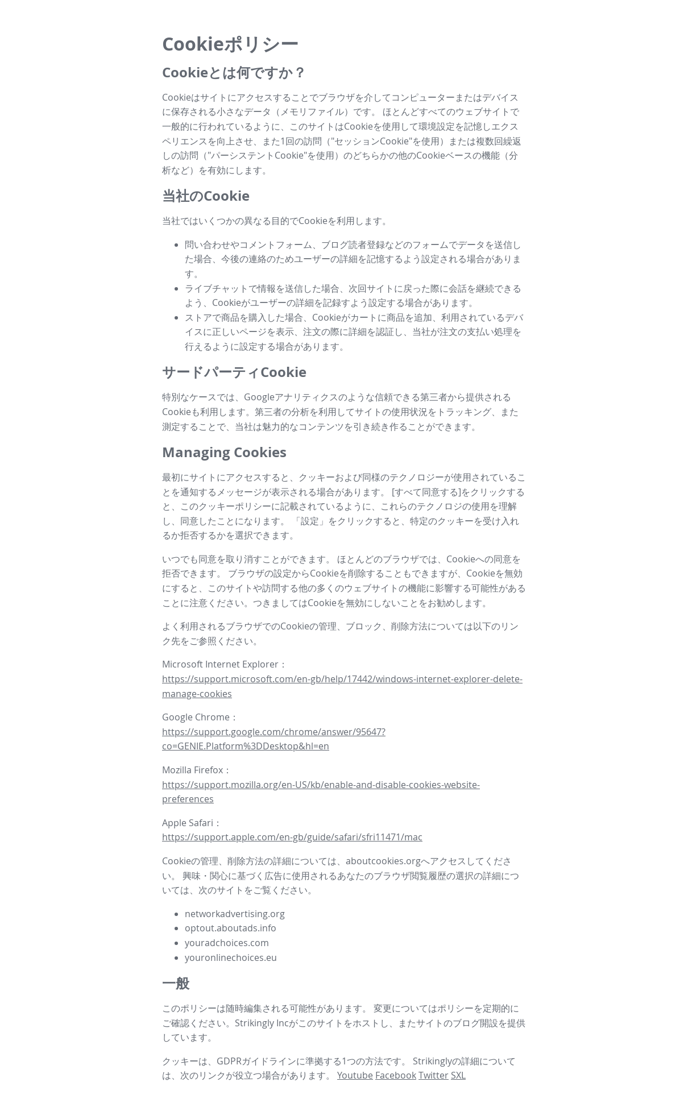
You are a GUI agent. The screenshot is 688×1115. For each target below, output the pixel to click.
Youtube (355, 1075)
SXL (458, 1075)
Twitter (433, 1075)
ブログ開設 (475, 1023)
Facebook (395, 1075)
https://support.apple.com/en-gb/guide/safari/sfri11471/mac (292, 837)
